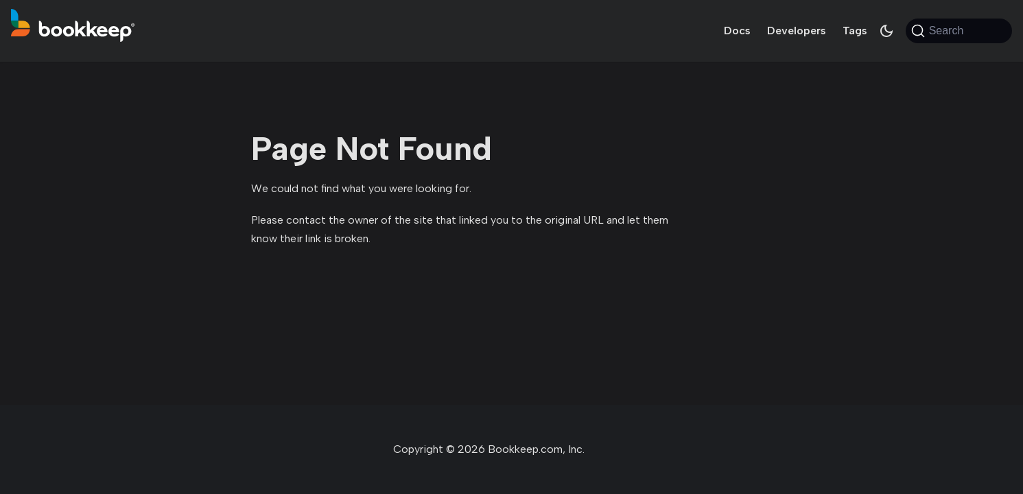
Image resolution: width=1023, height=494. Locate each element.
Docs (737, 30)
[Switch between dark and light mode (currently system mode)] (886, 31)
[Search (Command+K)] (959, 31)
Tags (855, 30)
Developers (796, 30)
